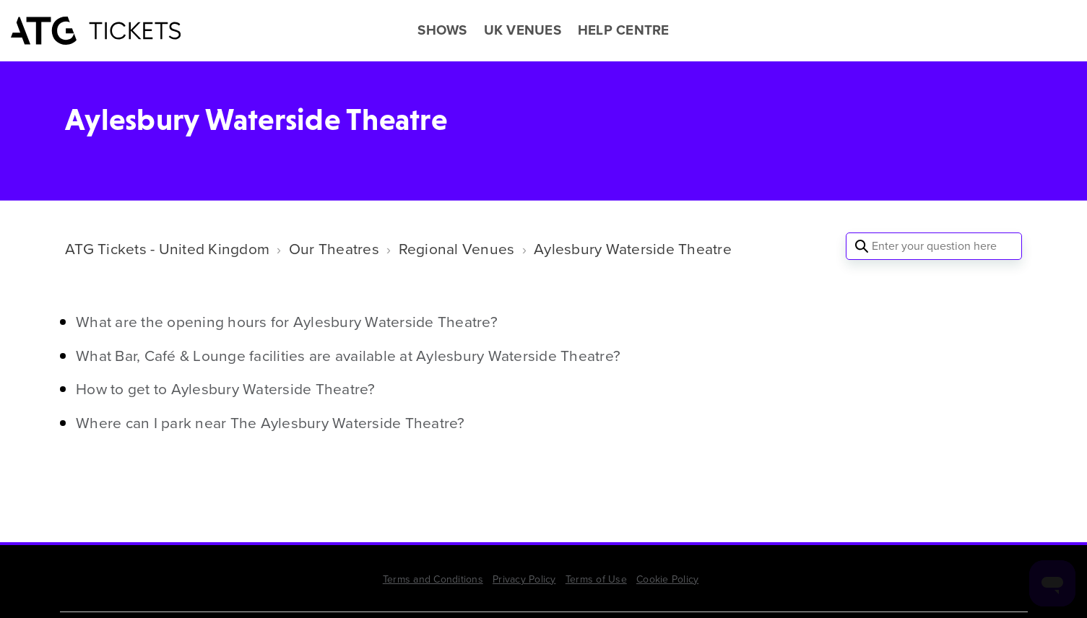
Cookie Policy (667, 579)
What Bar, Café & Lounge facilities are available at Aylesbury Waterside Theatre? (348, 355)
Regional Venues (457, 249)
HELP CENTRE (624, 30)
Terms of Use (596, 579)
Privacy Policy (524, 579)
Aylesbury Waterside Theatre (633, 249)
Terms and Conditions (433, 579)
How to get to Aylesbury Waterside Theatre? (226, 389)
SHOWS (442, 30)
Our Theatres (334, 249)
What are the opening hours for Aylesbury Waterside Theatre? (287, 321)
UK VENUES (522, 30)
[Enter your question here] (934, 246)
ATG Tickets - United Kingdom (167, 249)
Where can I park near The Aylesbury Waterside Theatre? (270, 423)
